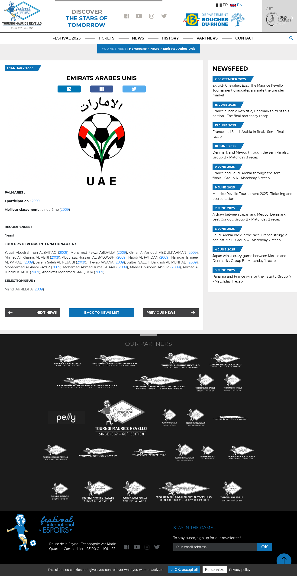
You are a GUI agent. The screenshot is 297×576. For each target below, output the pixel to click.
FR (222, 5)
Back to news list (101, 312)
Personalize (214, 570)
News (154, 48)
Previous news (160, 312)
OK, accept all (184, 570)
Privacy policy (239, 570)
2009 (36, 201)
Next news (46, 312)
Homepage (138, 48)
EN (236, 5)
